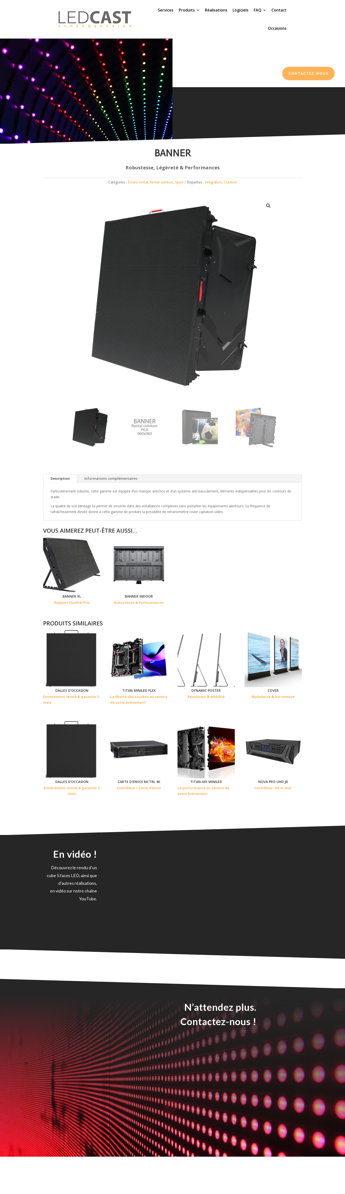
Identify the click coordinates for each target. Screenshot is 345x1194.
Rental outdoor (96, 160)
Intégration (213, 200)
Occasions (277, 28)
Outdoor (230, 200)
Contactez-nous (308, 73)
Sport (179, 200)
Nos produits (52, 160)
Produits (187, 10)
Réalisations (216, 10)
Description (60, 496)
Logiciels (240, 10)
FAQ (257, 10)
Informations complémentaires (110, 496)
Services (165, 10)
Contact (279, 10)
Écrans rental (73, 160)
